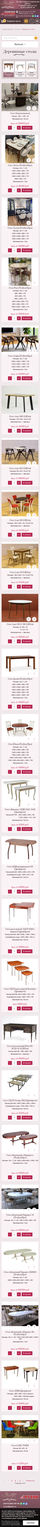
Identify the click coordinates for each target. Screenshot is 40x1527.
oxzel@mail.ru (9, 1506)
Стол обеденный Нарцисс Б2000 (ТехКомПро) (20, 1273)
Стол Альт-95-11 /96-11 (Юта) (20, 624)
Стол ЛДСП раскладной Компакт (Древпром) (20, 990)
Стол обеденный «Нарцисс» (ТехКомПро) (20, 1156)
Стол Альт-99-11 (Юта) (20, 520)
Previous (28, 108)
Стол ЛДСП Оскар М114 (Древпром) (20, 1100)
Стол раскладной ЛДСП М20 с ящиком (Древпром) (20, 930)
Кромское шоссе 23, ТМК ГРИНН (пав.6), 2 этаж (27, 12)
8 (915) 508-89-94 (28, 8)
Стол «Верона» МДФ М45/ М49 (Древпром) (20, 810)
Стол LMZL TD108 (20, 1445)
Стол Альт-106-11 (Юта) (20, 416)
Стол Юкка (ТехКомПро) (20, 744)
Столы (17, 29)
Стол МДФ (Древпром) (20, 1391)
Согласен (31, 1523)
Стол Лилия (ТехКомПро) (20, 228)
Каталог (10, 29)
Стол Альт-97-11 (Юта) (20, 572)
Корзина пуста (11, 20)
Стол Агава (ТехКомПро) (20, 356)
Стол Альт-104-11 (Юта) (20, 468)
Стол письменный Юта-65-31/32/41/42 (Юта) (20, 1047)
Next (34, 108)
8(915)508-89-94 (11, 1503)
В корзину (27, 128)
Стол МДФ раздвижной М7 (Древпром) (20, 868)
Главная (4, 29)
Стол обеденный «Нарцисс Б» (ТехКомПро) (19, 1333)
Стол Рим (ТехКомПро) (20, 288)
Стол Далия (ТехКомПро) (20, 679)
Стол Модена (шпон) (20, 113)
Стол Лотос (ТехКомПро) (20, 165)
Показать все (30, 1481)
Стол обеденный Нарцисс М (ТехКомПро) (20, 1216)
